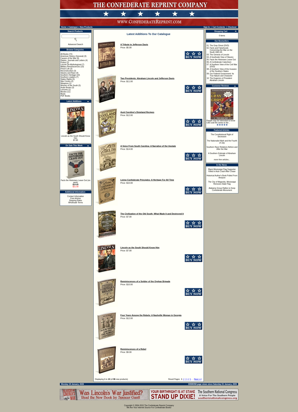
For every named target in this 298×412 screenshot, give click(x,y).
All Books (65, 54)
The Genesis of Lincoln (219, 55)
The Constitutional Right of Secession (222, 135)
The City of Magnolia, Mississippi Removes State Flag (222, 183)
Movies (64, 92)
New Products (86, 27)
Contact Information (75, 196)
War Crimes (66, 81)
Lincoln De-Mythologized (71, 65)
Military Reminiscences (70, 67)
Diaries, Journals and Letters (73, 60)
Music (63, 94)
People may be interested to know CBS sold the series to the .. (221, 122)
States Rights (66, 79)
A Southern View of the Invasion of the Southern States (223, 70)
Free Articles (75, 198)
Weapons (65, 83)
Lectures (64, 90)
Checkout (232, 27)
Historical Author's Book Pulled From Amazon (222, 177)
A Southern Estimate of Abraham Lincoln (222, 154)
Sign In (207, 27)
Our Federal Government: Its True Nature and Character (222, 75)
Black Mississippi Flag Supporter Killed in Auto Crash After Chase (222, 170)
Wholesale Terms (75, 203)
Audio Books (66, 88)
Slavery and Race (68, 73)
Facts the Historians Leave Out (223, 60)
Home (64, 27)
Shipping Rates (75, 200)
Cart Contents (218, 27)
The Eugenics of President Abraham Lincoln (221, 79)
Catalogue (73, 27)
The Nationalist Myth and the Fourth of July (222, 142)
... (192, 379)
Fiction (63, 62)
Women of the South (69, 85)
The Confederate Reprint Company (159, 405)
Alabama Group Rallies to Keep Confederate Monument (222, 189)
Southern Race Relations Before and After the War (222, 148)
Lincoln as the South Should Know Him (75, 137)
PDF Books (65, 96)
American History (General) (72, 56)
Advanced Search (75, 44)
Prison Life (65, 69)
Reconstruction (67, 71)
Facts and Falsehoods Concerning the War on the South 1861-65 (221, 50)
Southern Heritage (68, 75)
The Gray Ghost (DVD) (219, 45)
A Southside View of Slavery (221, 57)
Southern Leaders (68, 77)
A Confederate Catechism (220, 62)
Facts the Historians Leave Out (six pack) (75, 181)
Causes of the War (68, 58)
